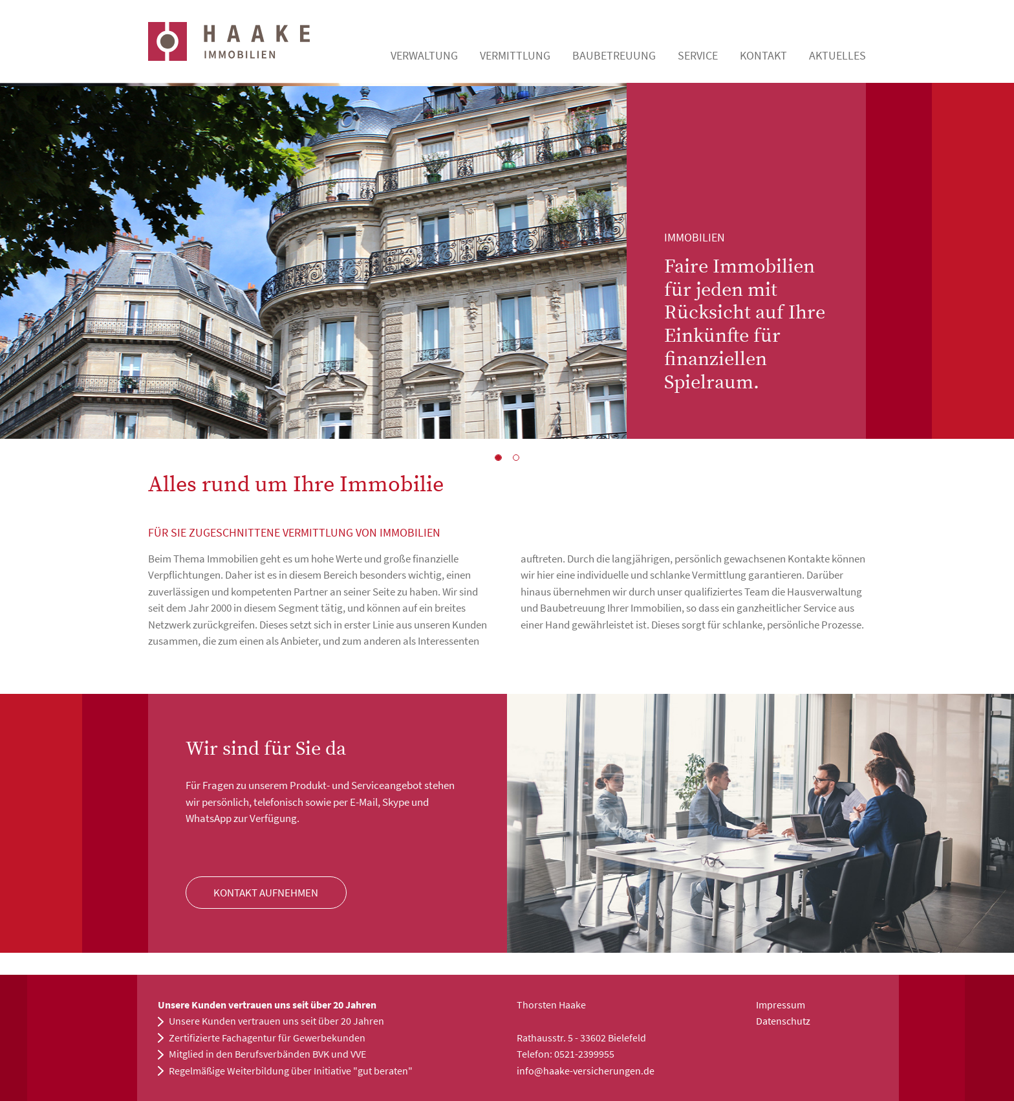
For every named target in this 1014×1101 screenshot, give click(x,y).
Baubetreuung (614, 55)
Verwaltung (424, 55)
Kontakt (763, 55)
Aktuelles (837, 55)
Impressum (780, 1004)
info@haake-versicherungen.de (585, 1070)
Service (698, 55)
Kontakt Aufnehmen (265, 892)
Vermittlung (515, 55)
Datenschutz (783, 1020)
